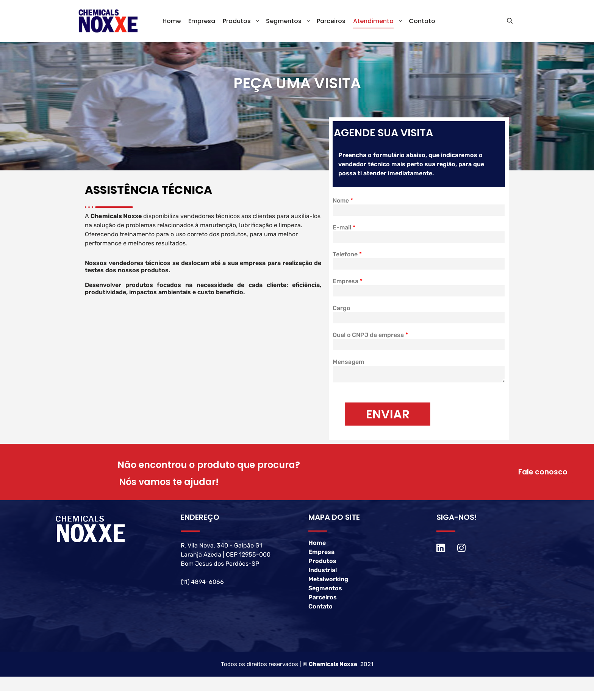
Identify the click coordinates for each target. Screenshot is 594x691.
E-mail (344, 232)
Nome (343, 205)
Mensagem (348, 366)
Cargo (341, 312)
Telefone (347, 258)
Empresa (348, 285)
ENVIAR (388, 418)
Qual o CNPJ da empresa (370, 339)
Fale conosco (542, 476)
